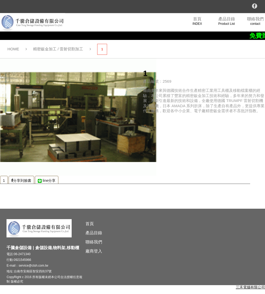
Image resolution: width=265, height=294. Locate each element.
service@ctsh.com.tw (33, 265)
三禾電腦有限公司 (250, 287)
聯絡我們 (93, 242)
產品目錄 (93, 233)
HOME (13, 49)
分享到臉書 (21, 180)
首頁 (89, 223)
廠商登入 (93, 251)
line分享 (47, 180)
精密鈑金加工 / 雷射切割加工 (58, 49)
